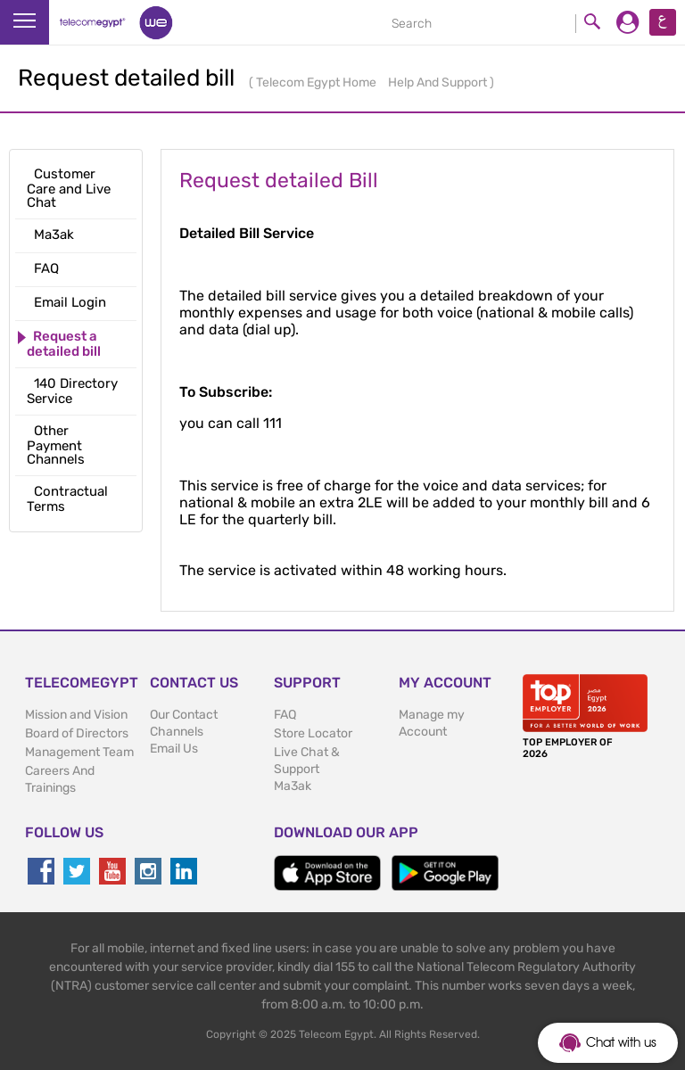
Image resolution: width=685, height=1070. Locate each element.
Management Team (79, 752)
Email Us (174, 748)
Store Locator (313, 733)
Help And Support (439, 82)
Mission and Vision (76, 714)
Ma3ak (292, 786)
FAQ (285, 714)
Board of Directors (76, 733)
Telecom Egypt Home (317, 82)
